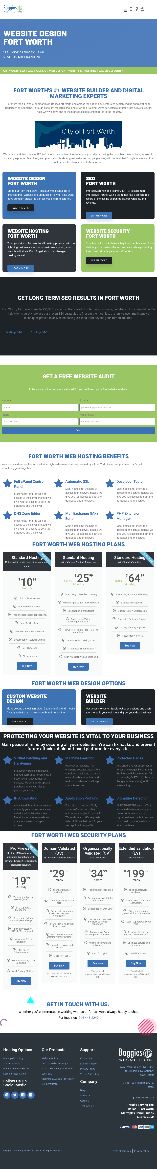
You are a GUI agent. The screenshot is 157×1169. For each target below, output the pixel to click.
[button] (125, 10)
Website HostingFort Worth (28, 233)
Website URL (87, 414)
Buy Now (27, 666)
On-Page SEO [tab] (14, 332)
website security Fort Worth (108, 233)
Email (83, 400)
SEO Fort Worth (100, 180)
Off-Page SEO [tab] (39, 332)
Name (5, 400)
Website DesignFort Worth (26, 180)
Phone (5, 414)
